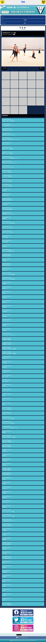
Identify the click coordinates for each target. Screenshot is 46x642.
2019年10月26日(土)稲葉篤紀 (6, 539)
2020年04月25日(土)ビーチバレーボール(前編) (8, 422)
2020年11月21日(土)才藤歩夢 (6, 306)
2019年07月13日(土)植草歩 (6, 599)
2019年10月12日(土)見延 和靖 (6, 548)
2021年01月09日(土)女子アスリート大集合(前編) (8, 278)
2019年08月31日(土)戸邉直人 (6, 566)
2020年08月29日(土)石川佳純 (6, 362)
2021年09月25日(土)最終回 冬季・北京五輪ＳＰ (8, 120)
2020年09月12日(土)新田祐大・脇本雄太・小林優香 (9, 353)
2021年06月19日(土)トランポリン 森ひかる (7, 176)
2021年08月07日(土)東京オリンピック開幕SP (7, 148)
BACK (4, 68)
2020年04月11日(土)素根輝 (6, 432)
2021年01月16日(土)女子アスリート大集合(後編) (8, 273)
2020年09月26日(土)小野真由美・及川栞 (6, 343)
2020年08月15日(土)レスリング (6, 371)
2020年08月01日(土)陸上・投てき (6, 380)
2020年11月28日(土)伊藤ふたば (6, 301)
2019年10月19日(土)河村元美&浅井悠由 (6, 543)
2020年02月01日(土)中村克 (6, 478)
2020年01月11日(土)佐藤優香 (6, 492)
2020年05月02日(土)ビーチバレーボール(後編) (8, 418)
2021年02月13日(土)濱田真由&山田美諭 (6, 255)
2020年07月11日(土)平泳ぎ (6, 394)
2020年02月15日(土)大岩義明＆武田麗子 (6, 469)
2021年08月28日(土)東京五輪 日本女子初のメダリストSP (10, 139)
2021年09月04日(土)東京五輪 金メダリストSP (8, 134)
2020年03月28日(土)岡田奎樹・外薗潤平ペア (7, 441)
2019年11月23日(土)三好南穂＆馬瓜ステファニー (8, 520)
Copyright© (11, 640)
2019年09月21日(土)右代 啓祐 (6, 553)
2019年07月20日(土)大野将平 (6, 594)
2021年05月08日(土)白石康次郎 (6, 204)
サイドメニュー (2, 2)
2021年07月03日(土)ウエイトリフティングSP (7, 166)
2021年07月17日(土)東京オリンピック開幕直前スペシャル (10, 157)
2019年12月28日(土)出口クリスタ (6, 501)
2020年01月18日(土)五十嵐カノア (6, 487)
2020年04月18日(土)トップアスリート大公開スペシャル (10, 427)
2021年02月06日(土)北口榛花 (6, 260)
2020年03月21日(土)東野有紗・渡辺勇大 (6, 446)
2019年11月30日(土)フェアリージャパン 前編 (8, 515)
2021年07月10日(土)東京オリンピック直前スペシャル (9, 162)
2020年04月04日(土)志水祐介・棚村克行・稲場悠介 (9, 436)
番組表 (43, 2)
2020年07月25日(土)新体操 (6, 385)
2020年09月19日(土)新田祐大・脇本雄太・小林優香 (9, 348)
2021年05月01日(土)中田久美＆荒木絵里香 (7, 208)
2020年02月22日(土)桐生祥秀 (6, 464)
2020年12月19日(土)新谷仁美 (6, 287)
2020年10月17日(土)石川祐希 (6, 329)
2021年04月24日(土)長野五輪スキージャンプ (7, 213)
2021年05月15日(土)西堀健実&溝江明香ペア (7, 199)
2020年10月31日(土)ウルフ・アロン (6, 320)
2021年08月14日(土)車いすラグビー (6, 143)
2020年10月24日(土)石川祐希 (6, 325)
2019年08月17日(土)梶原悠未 (6, 576)
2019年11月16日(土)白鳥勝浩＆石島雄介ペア (7, 525)
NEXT (41, 68)
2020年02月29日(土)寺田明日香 (6, 459)
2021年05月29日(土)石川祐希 (6, 190)
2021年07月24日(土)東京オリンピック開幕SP (7, 153)
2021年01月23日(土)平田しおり (6, 269)
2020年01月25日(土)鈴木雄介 (6, 483)
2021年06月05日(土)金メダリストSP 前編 (7, 185)
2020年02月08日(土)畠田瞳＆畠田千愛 (6, 473)
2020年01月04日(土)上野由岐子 (6, 497)
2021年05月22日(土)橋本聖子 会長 (6, 194)
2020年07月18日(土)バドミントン (6, 390)
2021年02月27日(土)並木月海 (6, 246)
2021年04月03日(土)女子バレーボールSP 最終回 (8, 222)
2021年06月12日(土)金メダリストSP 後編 (7, 180)
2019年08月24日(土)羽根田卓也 (6, 571)
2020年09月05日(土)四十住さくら (6, 357)
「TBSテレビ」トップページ (23, 2)
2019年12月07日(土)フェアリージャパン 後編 (8, 511)
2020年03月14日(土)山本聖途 (6, 450)
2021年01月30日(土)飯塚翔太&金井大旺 (6, 264)
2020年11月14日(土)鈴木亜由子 (6, 311)
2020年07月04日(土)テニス (6, 399)
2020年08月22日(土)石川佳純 (6, 367)
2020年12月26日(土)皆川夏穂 (6, 283)
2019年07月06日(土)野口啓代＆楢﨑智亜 (6, 604)
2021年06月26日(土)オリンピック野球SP (6, 171)
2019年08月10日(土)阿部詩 (6, 580)
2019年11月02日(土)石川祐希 (6, 534)
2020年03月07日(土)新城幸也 (6, 455)
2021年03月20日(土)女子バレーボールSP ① (7, 232)
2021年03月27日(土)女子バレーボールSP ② (7, 227)
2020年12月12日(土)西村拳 (6, 292)
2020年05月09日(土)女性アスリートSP (6, 413)
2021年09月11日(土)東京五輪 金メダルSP (7, 129)
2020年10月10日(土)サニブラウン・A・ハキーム (8, 334)
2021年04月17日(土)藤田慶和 (6, 218)
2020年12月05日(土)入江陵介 (6, 297)
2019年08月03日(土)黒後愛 (6, 585)
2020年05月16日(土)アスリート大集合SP (6, 408)
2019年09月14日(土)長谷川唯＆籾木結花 (6, 557)
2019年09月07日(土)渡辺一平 (6, 562)
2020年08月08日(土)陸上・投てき (6, 376)
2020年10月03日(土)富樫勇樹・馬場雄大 (6, 339)
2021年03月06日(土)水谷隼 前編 (6, 241)
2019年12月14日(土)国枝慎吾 (6, 506)
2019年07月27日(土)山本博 (6, 590)
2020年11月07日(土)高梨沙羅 (6, 315)
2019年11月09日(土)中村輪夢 (6, 529)
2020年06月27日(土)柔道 (6, 404)
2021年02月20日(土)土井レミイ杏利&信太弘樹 (8, 250)
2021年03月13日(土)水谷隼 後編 (6, 236)
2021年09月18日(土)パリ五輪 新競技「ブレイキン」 (9, 125)
